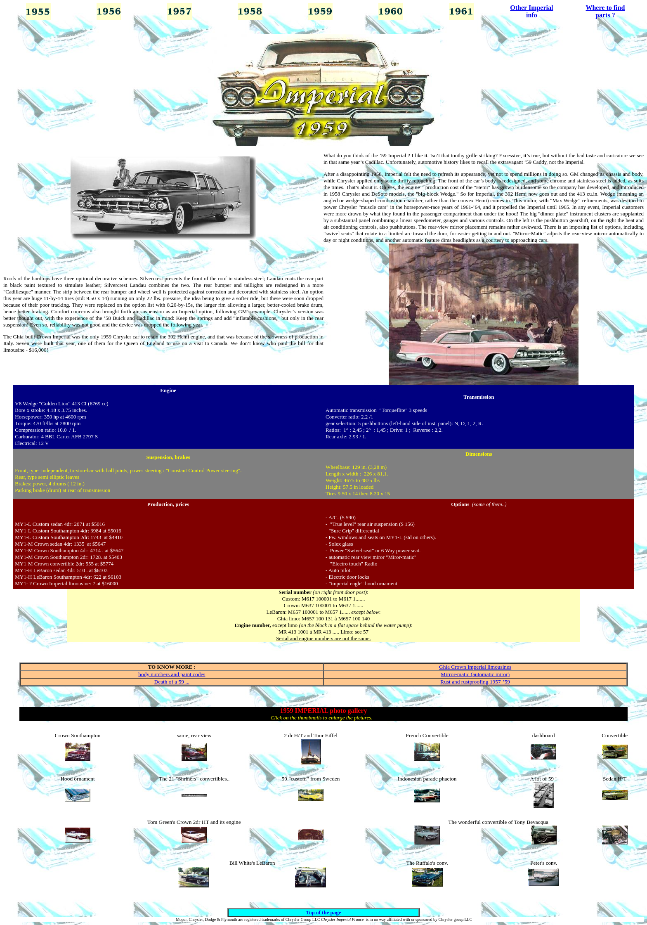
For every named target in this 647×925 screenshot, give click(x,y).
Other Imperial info (531, 11)
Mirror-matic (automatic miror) (475, 674)
